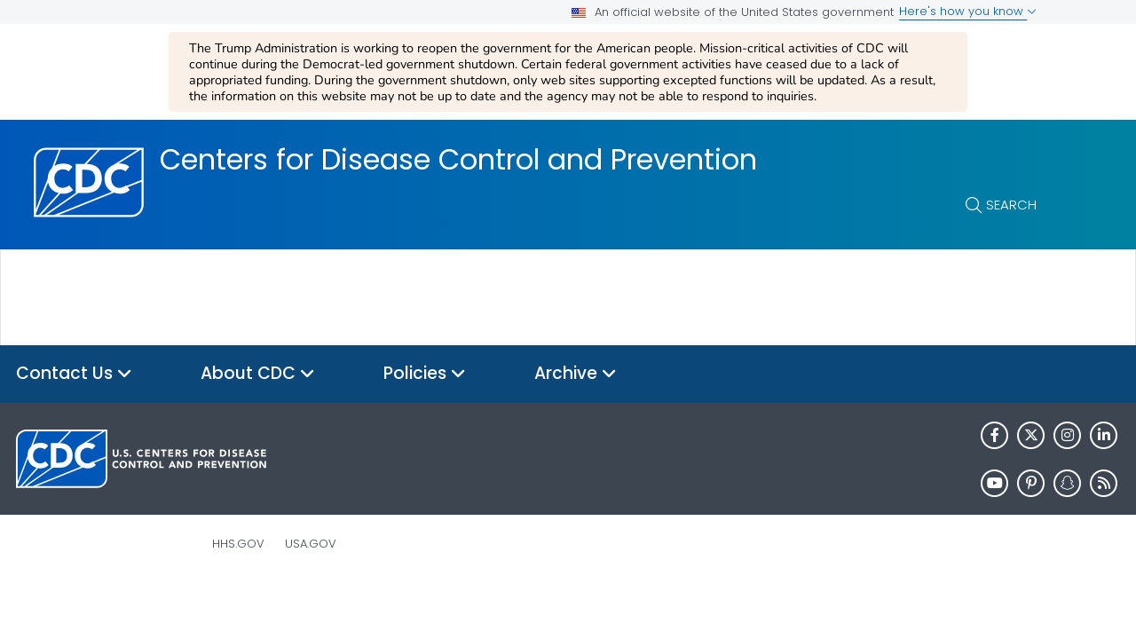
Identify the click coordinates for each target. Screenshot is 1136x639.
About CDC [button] (258, 374)
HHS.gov (238, 543)
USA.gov (310, 543)
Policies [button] (424, 374)
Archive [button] (575, 374)
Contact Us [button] (74, 374)
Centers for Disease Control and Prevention (458, 159)
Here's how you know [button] (968, 11)
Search (1011, 204)
